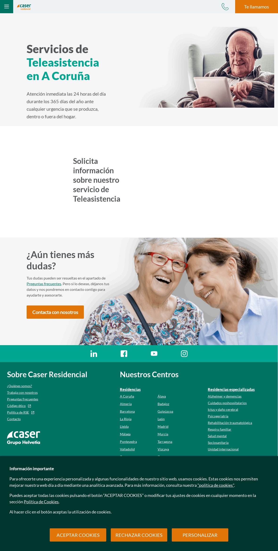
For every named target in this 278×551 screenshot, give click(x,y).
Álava (162, 396)
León (161, 419)
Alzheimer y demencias (224, 396)
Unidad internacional (223, 449)
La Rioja (125, 419)
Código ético (16, 406)
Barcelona (127, 411)
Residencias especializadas (231, 389)
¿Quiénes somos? (19, 386)
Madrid (163, 426)
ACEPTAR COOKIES (78, 535)
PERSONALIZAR (200, 535)
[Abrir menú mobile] (6, 6)
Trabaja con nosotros (22, 392)
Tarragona (165, 442)
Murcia (163, 434)
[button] (55, 312)
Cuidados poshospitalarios (227, 403)
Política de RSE (18, 412)
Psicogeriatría (218, 416)
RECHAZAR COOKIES (139, 535)
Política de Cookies (41, 501)
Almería (126, 404)
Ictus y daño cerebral (223, 409)
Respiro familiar (219, 429)
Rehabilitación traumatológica (230, 423)
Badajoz (163, 404)
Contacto (14, 419)
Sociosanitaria (218, 443)
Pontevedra (128, 442)
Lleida (124, 426)
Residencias (130, 389)
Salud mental (217, 436)
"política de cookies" (215, 485)
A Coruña (127, 396)
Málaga (125, 434)
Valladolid (127, 449)
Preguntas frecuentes (44, 283)
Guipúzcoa (165, 411)
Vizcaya (163, 449)
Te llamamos (256, 6)
